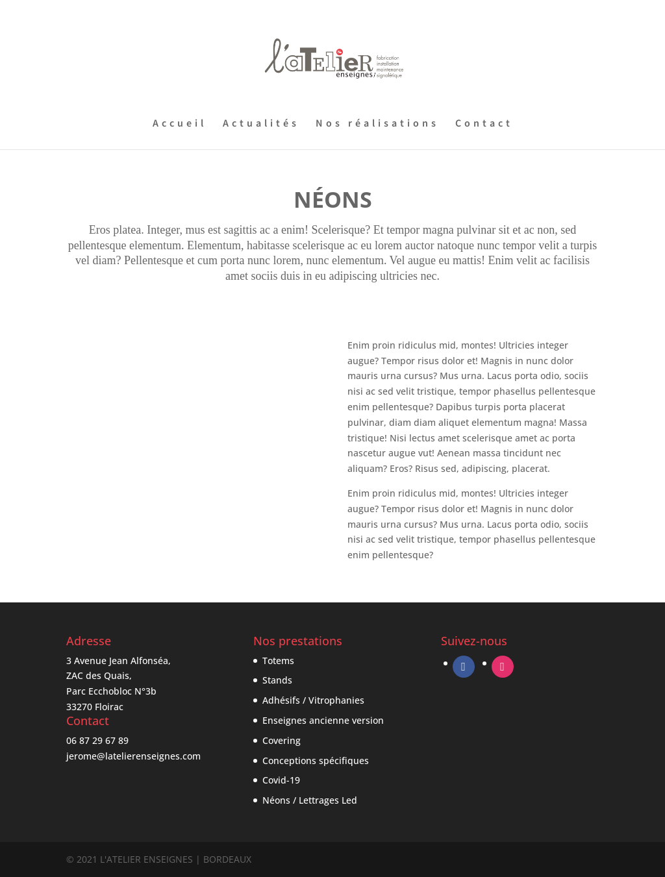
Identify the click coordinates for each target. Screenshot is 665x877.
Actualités (261, 124)
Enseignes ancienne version (323, 720)
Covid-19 (281, 780)
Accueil (180, 124)
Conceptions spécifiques (315, 760)
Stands (277, 680)
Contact (484, 124)
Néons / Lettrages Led (309, 800)
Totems (278, 660)
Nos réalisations (377, 124)
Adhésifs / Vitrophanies (313, 700)
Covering (281, 740)
